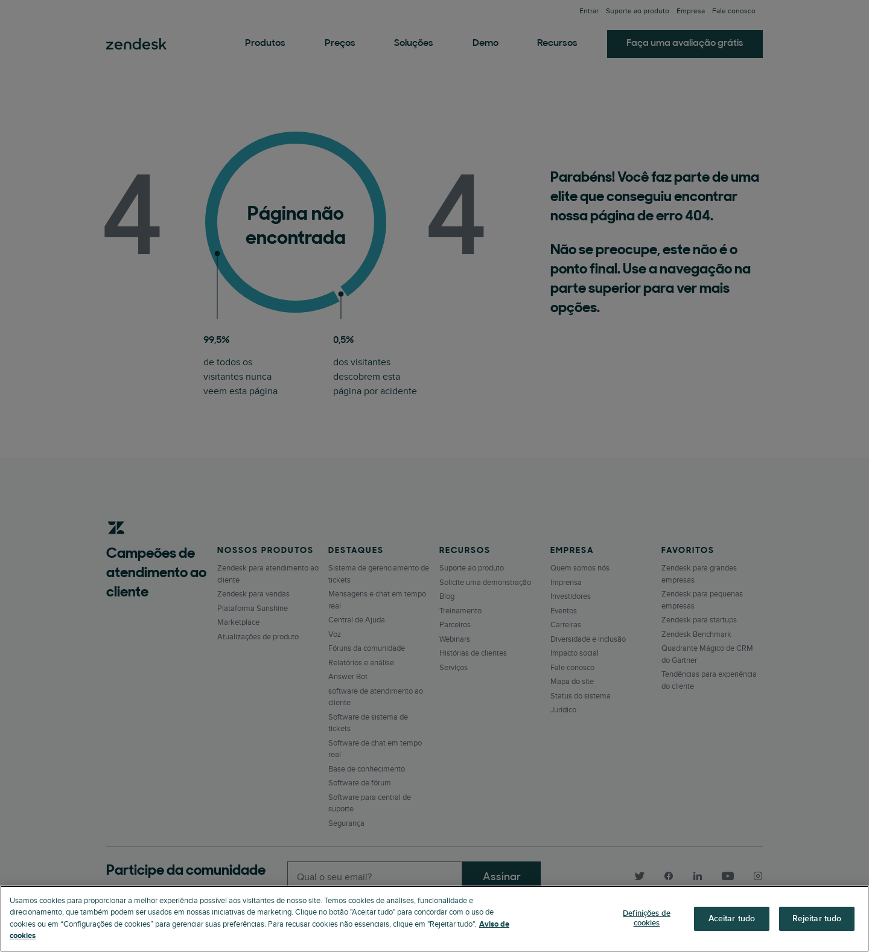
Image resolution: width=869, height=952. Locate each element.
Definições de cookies (646, 918)
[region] (434, 919)
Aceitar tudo (732, 918)
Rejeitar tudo (817, 918)
